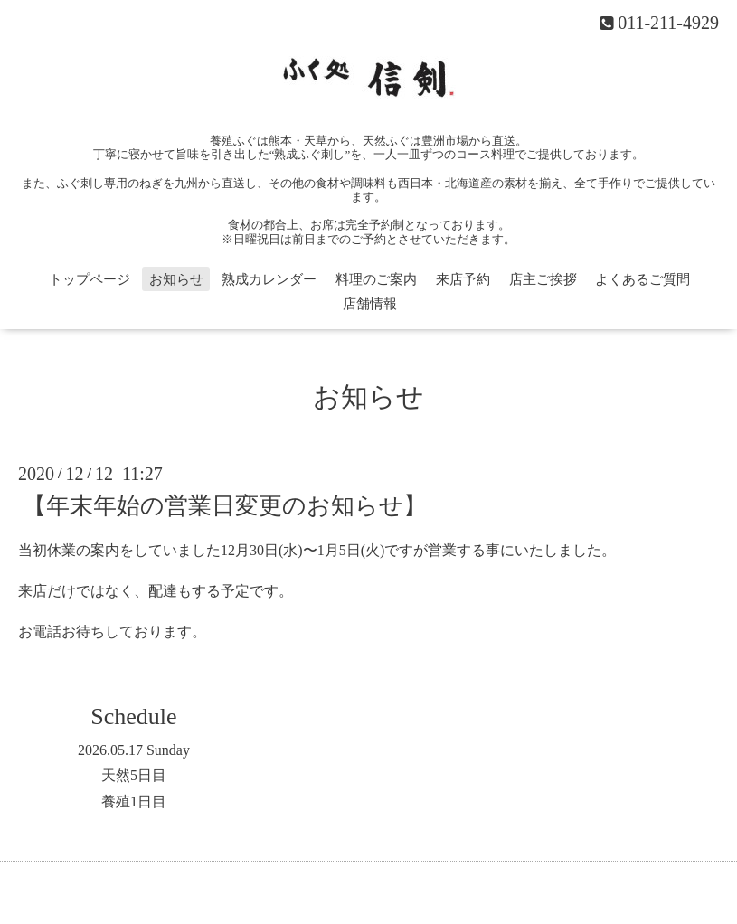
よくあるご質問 (642, 279)
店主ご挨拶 (543, 279)
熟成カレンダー (269, 279)
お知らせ (176, 279)
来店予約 (463, 279)
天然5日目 (133, 775)
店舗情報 (370, 304)
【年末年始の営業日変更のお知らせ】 (225, 506)
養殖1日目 (133, 801)
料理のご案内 (376, 279)
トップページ (89, 279)
